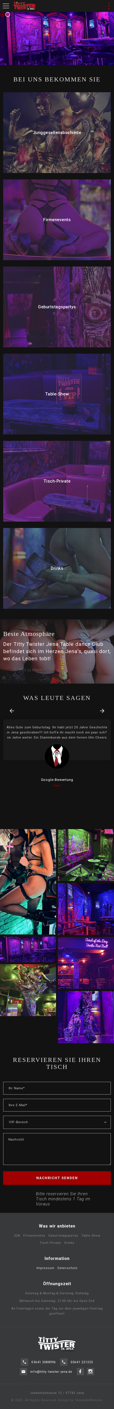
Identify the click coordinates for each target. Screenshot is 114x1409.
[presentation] (11, 711)
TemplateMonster (89, 1400)
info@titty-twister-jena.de (51, 1364)
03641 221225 (82, 1369)
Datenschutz (68, 1276)
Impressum (45, 1276)
